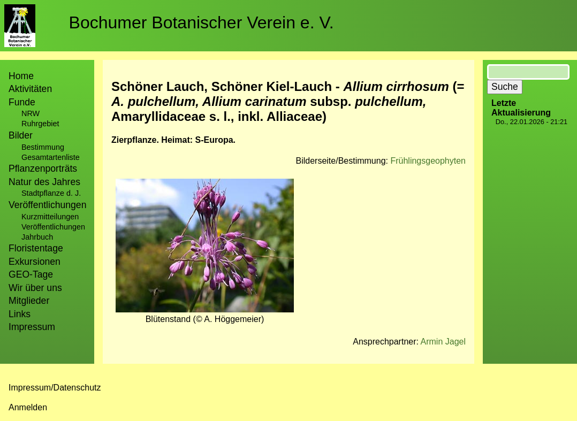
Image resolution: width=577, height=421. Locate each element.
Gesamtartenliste (50, 157)
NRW (30, 113)
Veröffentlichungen (53, 227)
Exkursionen (34, 261)
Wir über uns (35, 287)
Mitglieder (29, 300)
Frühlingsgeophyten (428, 160)
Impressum (32, 327)
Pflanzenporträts (43, 168)
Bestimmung (42, 147)
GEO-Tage (31, 274)
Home (21, 76)
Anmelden (28, 407)
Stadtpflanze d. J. (51, 193)
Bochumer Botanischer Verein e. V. (201, 22)
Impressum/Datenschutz (55, 387)
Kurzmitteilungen (50, 216)
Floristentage (36, 248)
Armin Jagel (443, 341)
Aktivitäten (30, 88)
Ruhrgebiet (40, 123)
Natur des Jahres (44, 182)
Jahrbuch (37, 237)
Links (20, 314)
